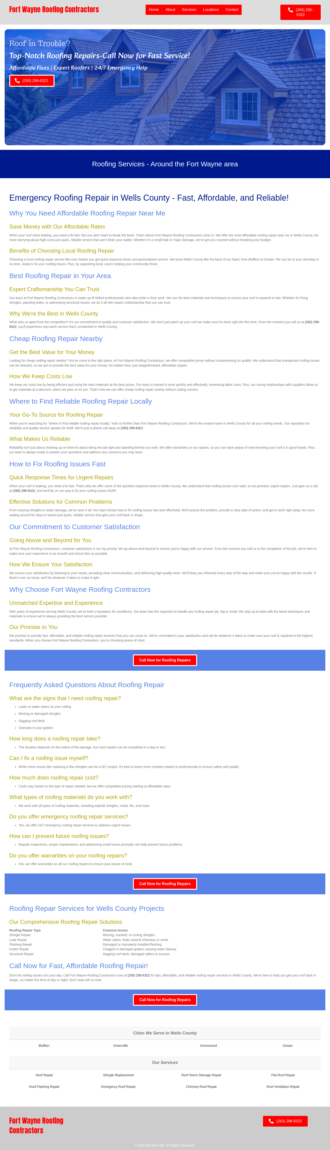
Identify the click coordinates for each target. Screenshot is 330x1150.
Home (154, 10)
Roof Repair (44, 1075)
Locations (211, 10)
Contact (232, 10)
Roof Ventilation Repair (283, 1087)
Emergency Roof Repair (118, 1087)
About (170, 10)
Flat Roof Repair (283, 1075)
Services (189, 10)
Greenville (120, 1045)
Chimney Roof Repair (201, 1087)
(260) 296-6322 (132, 428)
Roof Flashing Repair (44, 1087)
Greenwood (208, 1045)
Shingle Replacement (118, 1075)
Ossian (288, 1045)
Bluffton (43, 1045)
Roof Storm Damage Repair (201, 1075)
